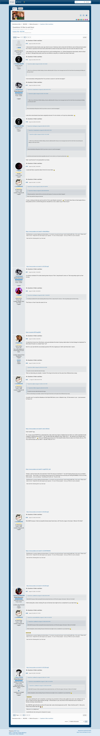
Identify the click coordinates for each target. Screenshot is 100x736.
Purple (85, 19)
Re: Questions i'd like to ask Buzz (34, 40)
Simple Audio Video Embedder (16, 734)
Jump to (66, 721)
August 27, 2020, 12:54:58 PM (34, 291)
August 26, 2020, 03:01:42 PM (34, 43)
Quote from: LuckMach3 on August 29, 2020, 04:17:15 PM (38, 677)
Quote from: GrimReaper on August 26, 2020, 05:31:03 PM (38, 126)
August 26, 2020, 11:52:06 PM (34, 272)
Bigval (19, 170)
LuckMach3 (19, 186)
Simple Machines (22, 732)
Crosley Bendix (19, 64)
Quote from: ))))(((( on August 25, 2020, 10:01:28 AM (37, 63)
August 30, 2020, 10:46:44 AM (34, 673)
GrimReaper (19, 89)
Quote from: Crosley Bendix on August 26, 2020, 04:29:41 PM (39, 89)
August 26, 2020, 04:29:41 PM (34, 59)
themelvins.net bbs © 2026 (84, 730)
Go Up (14, 715)
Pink (87, 19)
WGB (19, 47)
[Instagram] (83, 15)
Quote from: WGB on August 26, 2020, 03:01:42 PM (37, 367)
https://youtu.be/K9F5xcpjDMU (33, 332)
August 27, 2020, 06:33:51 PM (36, 379)
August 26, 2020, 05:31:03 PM (34, 85)
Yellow (83, 19)
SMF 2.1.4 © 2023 (13, 732)
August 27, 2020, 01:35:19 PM (34, 363)
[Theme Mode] (24, 2)
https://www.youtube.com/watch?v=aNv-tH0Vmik (37, 428)
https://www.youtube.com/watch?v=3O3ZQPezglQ (37, 266)
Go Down (14, 37)
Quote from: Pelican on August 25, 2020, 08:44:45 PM (39, 190)
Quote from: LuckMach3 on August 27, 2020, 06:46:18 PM (38, 595)
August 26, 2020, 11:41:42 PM (34, 182)
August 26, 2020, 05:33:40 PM (34, 121)
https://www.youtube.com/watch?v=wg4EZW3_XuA (38, 469)
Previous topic (16, 31)
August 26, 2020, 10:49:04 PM (34, 166)
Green (80, 19)
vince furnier (19, 677)
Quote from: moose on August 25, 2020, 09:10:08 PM (38, 186)
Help (78, 732)
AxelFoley (19, 343)
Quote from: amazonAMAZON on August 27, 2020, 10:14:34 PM (40, 617)
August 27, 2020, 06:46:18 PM (34, 517)
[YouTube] (86, 15)
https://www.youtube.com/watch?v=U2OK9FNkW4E (38, 550)
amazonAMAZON (19, 595)
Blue (81, 19)
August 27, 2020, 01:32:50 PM (34, 338)
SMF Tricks (16, 731)
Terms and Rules (83, 732)
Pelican (19, 295)
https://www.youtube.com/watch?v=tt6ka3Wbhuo (37, 231)
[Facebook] (80, 15)
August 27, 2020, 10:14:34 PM (34, 591)
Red (78, 19)
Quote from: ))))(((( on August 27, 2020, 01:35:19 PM (37, 383)
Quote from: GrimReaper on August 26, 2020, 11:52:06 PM (38, 295)
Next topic (22, 31)
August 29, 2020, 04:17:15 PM (34, 613)
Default (76, 19)
